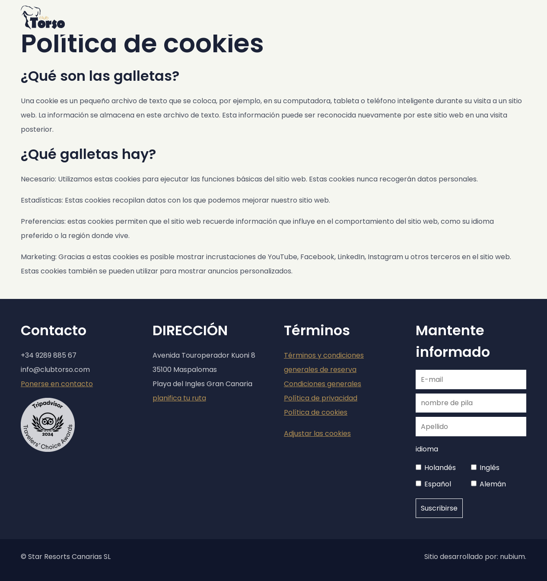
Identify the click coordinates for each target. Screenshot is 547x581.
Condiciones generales (322, 384)
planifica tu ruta (179, 398)
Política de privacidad (320, 398)
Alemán (493, 484)
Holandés (440, 468)
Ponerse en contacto (57, 384)
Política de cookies (315, 412)
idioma (427, 449)
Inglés (489, 468)
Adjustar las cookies (317, 433)
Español (437, 484)
